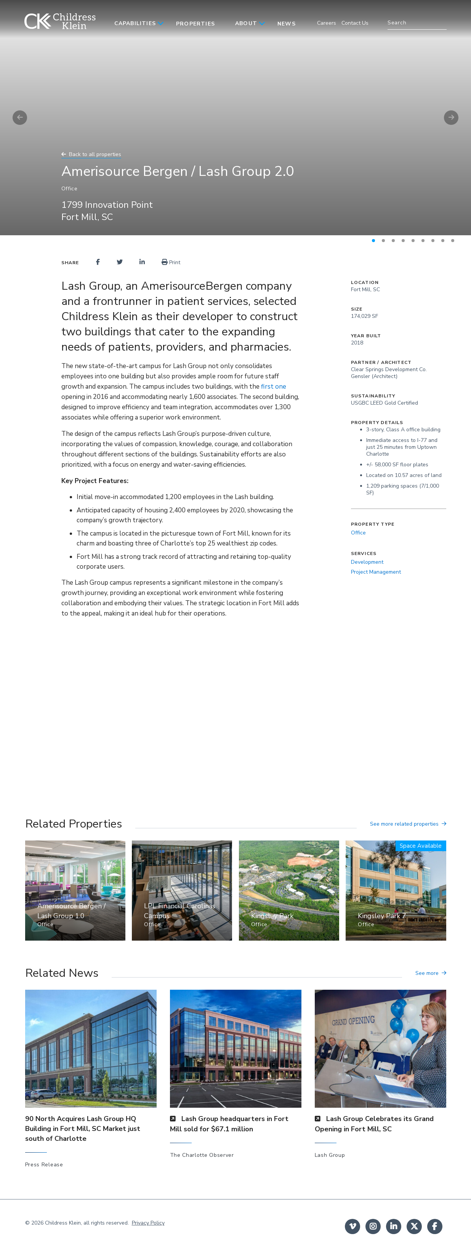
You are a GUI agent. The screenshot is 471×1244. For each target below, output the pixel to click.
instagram (373, 1226)
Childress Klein (63, 1222)
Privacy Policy (148, 1222)
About (246, 23)
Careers (326, 23)
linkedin (393, 1226)
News (286, 23)
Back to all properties (95, 154)
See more (427, 973)
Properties (195, 23)
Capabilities (135, 23)
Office (358, 532)
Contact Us (354, 23)
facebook (434, 1226)
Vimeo (352, 1226)
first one (273, 386)
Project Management (376, 572)
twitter (414, 1226)
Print (171, 262)
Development (367, 562)
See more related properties (404, 824)
